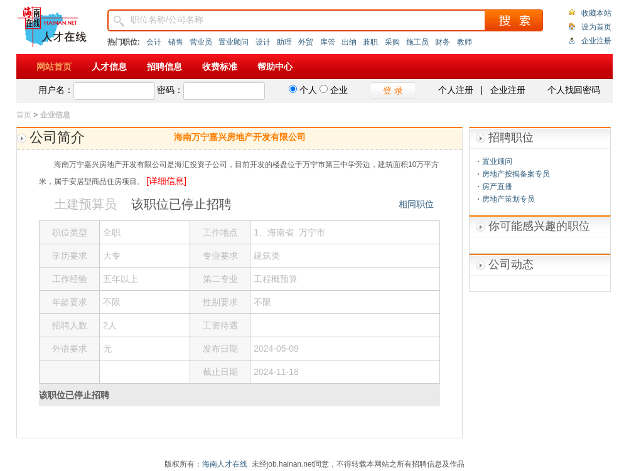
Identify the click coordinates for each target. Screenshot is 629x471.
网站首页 (54, 67)
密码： (170, 90)
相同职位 (416, 204)
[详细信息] (166, 181)
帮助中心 (275, 67)
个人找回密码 (573, 90)
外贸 (305, 42)
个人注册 (455, 90)
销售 (175, 42)
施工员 (417, 42)
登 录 (393, 90)
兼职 (370, 42)
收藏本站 (596, 13)
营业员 (201, 42)
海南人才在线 (224, 464)
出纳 (349, 42)
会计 (153, 42)
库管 (327, 42)
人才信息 (109, 67)
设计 (263, 42)
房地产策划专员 (508, 199)
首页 (23, 115)
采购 (392, 42)
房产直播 (497, 186)
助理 (284, 42)
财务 (442, 42)
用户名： (55, 90)
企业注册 (596, 40)
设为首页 (596, 27)
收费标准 (219, 67)
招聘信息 (164, 67)
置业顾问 (233, 42)
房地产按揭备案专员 (516, 174)
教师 (464, 42)
